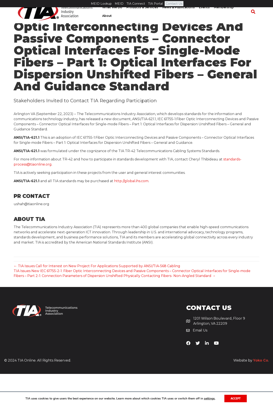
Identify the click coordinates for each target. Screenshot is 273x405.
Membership (225, 19)
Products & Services (143, 19)
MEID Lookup (101, 4)
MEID (119, 4)
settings (209, 398)
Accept (236, 398)
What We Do (113, 19)
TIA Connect (135, 4)
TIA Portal (155, 4)
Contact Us (174, 4)
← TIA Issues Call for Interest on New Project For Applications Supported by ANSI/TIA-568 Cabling (97, 297)
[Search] (255, 19)
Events (205, 19)
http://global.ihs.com (131, 212)
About (244, 19)
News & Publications (179, 19)
